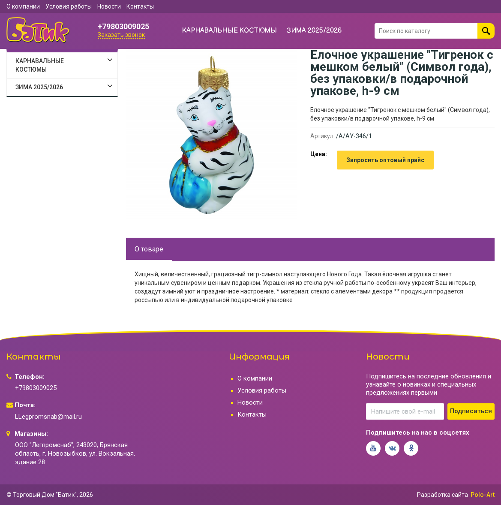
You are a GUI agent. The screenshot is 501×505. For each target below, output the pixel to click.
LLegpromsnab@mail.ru (48, 416)
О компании (23, 6)
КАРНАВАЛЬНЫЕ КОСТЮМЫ (229, 31)
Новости (109, 6)
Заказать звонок (121, 34)
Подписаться (471, 411)
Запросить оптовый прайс (385, 160)
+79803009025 (123, 26)
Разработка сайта (442, 494)
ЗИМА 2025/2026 (314, 31)
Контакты (140, 6)
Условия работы (68, 6)
